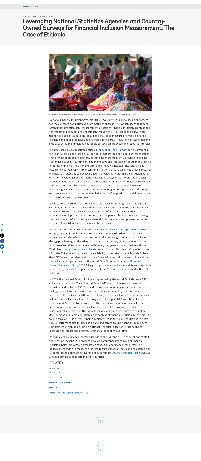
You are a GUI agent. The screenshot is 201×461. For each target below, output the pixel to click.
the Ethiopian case (127, 352)
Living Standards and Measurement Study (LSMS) (92, 249)
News (37, 6)
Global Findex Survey (114, 149)
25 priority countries (118, 269)
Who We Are (28, 6)
